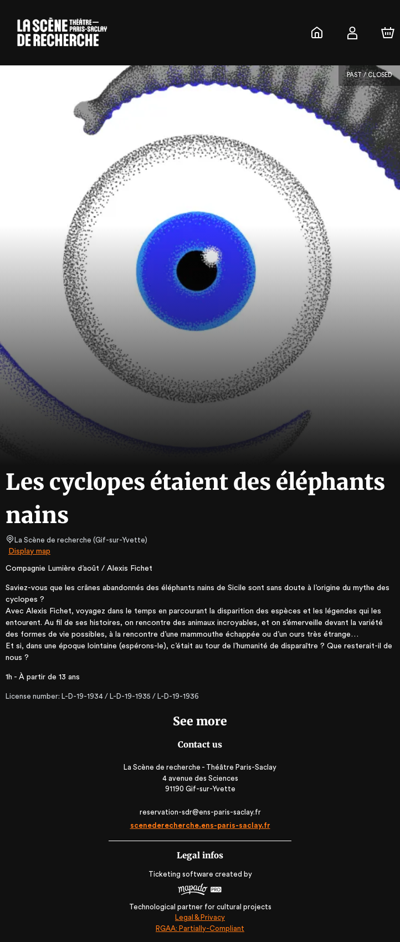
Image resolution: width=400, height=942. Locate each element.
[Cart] (387, 33)
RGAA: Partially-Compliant (199, 928)
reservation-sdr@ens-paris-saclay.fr (200, 812)
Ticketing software (182, 874)
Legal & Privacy (200, 917)
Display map (29, 551)
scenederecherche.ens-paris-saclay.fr (200, 825)
